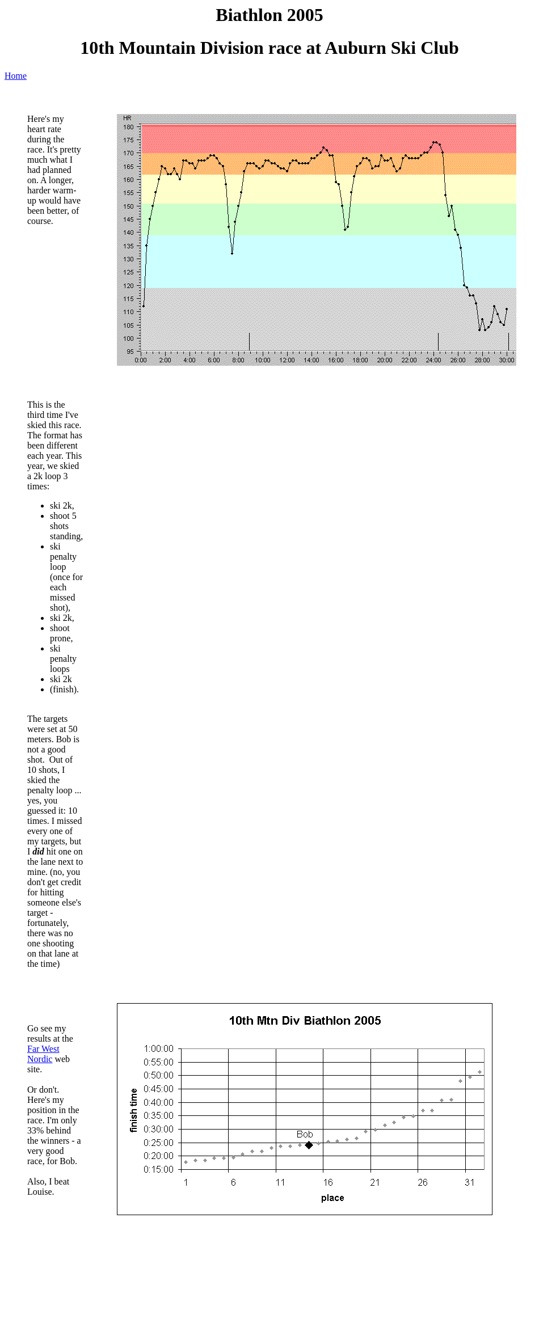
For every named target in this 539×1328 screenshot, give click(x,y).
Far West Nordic (43, 1054)
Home (16, 76)
